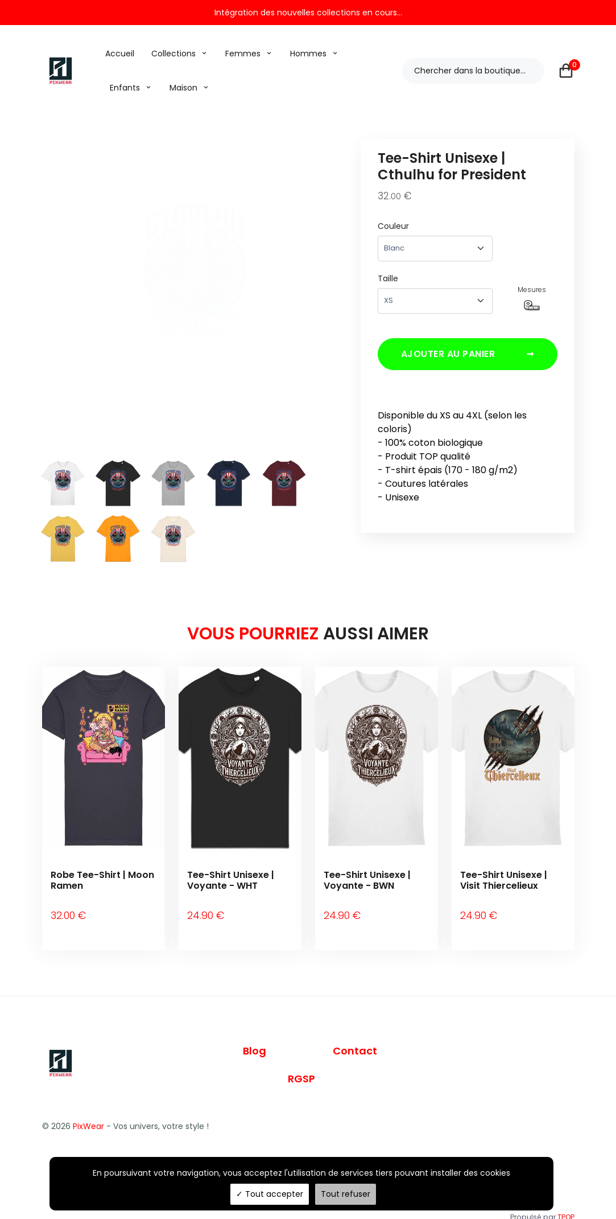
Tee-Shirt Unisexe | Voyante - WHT (230, 880)
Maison (183, 87)
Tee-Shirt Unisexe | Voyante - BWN (367, 880)
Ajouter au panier (467, 359)
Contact (355, 1034)
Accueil (119, 53)
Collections (173, 53)
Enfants (125, 87)
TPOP (565, 1200)
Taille (388, 278)
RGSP (301, 1063)
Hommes (308, 53)
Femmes (243, 53)
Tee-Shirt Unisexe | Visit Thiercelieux (503, 880)
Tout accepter (269, 1194)
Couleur (393, 226)
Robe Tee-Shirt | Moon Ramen (102, 880)
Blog (254, 1034)
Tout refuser (345, 1194)
